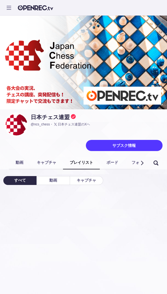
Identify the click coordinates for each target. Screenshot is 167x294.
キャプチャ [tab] (46, 162)
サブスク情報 (124, 145)
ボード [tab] (112, 162)
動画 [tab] (19, 162)
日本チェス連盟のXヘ (71, 124)
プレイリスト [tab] (81, 162)
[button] (142, 163)
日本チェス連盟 (50, 117)
